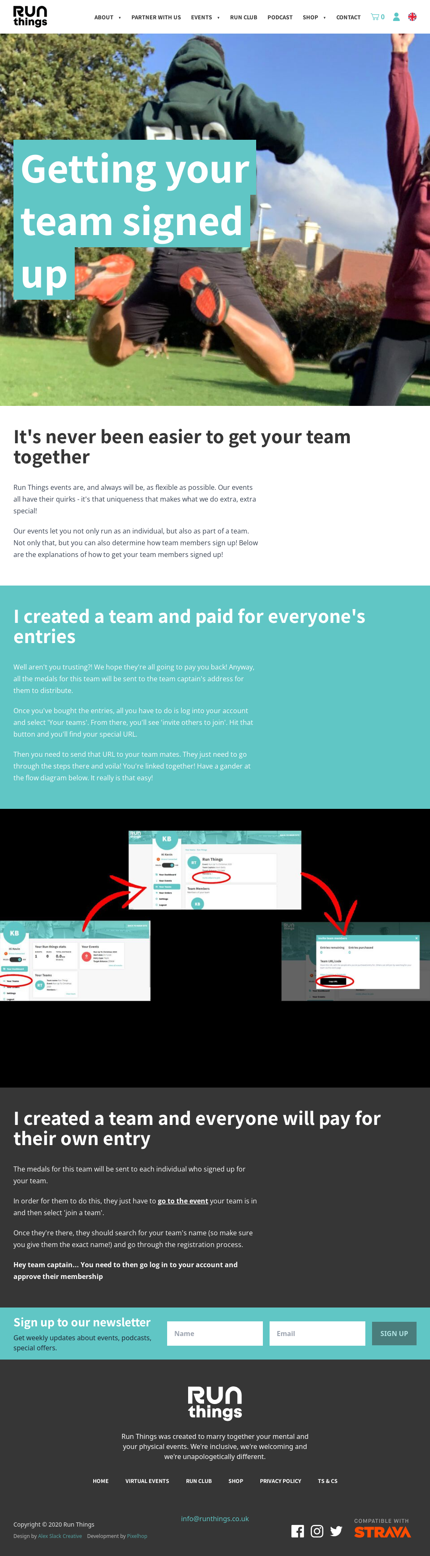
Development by (117, 1536)
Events (205, 17)
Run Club (243, 17)
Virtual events (147, 1481)
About (107, 17)
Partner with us (156, 17)
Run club (199, 1481)
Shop (314, 17)
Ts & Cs (328, 1481)
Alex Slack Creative (60, 1536)
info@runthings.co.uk (215, 1518)
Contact (348, 17)
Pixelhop (137, 1536)
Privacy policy (280, 1481)
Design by (47, 1536)
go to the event (183, 1201)
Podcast (280, 17)
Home (101, 1481)
